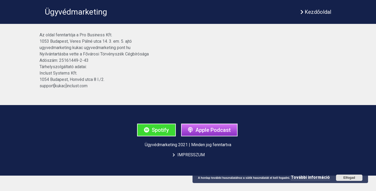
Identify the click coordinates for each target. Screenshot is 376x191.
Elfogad (349, 178)
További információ (310, 177)
